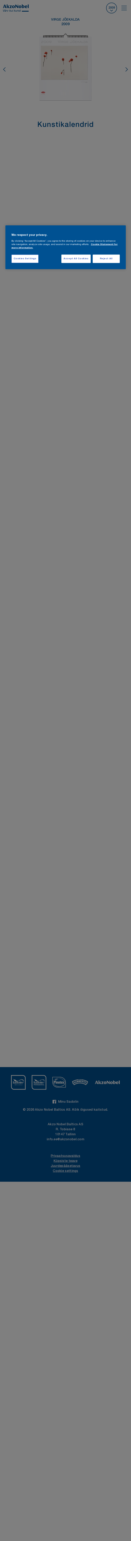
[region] (65, 247)
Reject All (106, 259)
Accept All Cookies (76, 259)
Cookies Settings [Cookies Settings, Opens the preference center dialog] (25, 259)
